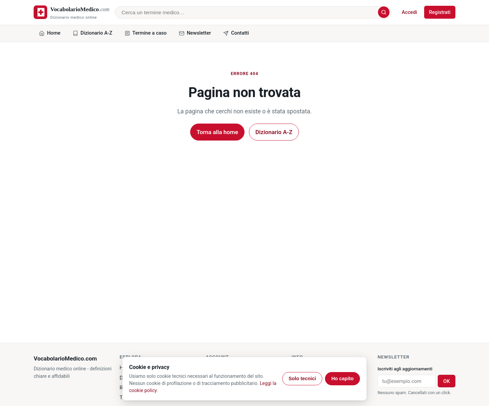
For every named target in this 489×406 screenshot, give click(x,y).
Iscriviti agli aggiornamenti (405, 368)
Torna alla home (217, 132)
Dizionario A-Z (273, 132)
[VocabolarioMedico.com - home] (71, 12)
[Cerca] (384, 12)
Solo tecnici (302, 378)
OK (446, 381)
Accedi (409, 12)
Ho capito (342, 378)
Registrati (439, 12)
